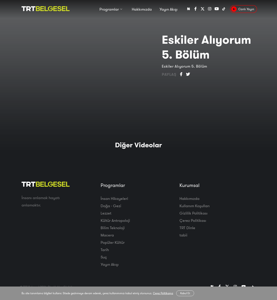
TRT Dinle (187, 227)
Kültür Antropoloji (115, 220)
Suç (104, 257)
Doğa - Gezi (111, 205)
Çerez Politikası (192, 220)
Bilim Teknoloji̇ (113, 227)
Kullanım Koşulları (194, 205)
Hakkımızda (142, 9)
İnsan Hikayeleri (114, 198)
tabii (183, 235)
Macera (107, 235)
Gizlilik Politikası (193, 213)
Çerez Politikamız (163, 293)
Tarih (105, 249)
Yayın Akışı (168, 9)
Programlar (109, 9)
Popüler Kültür (113, 242)
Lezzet (106, 213)
